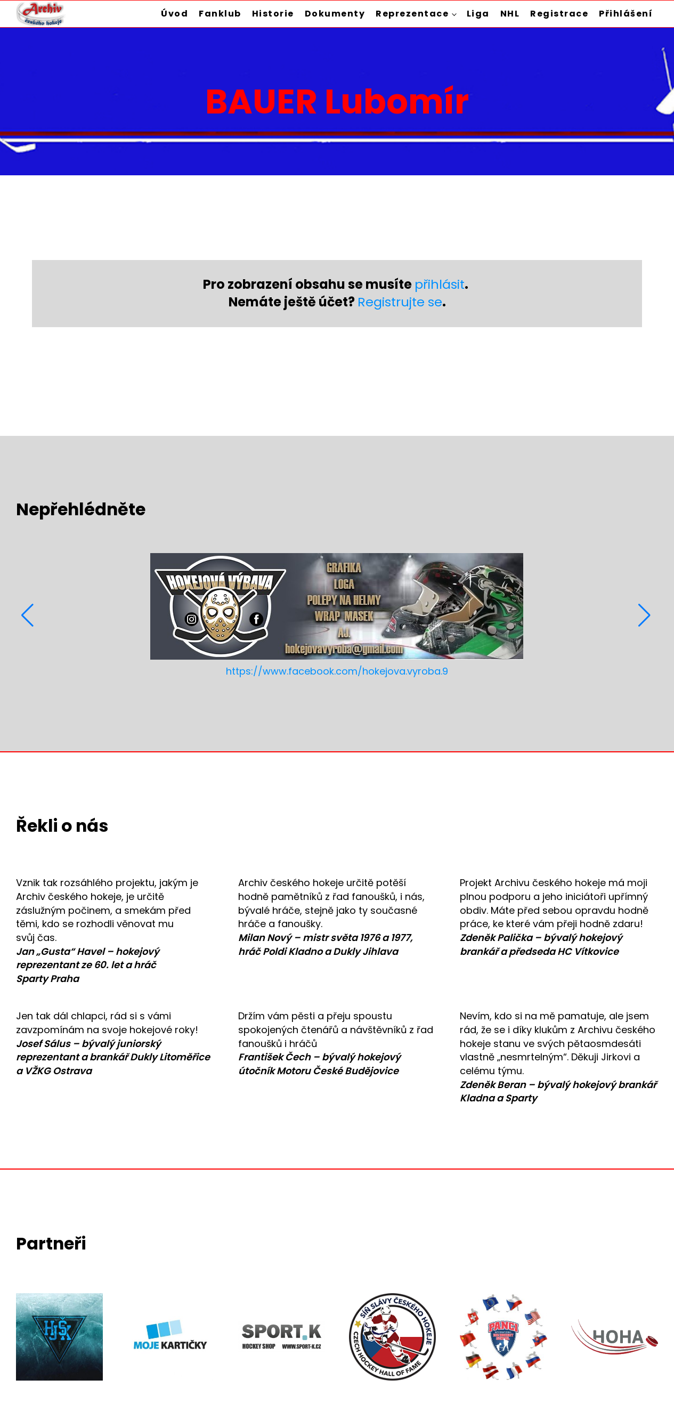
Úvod (174, 13)
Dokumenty (335, 13)
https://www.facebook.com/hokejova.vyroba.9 (337, 671)
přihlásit (440, 284)
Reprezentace (412, 13)
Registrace (559, 13)
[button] (28, 615)
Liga (478, 13)
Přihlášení (626, 13)
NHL (510, 13)
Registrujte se (400, 302)
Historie (273, 13)
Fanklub (220, 13)
